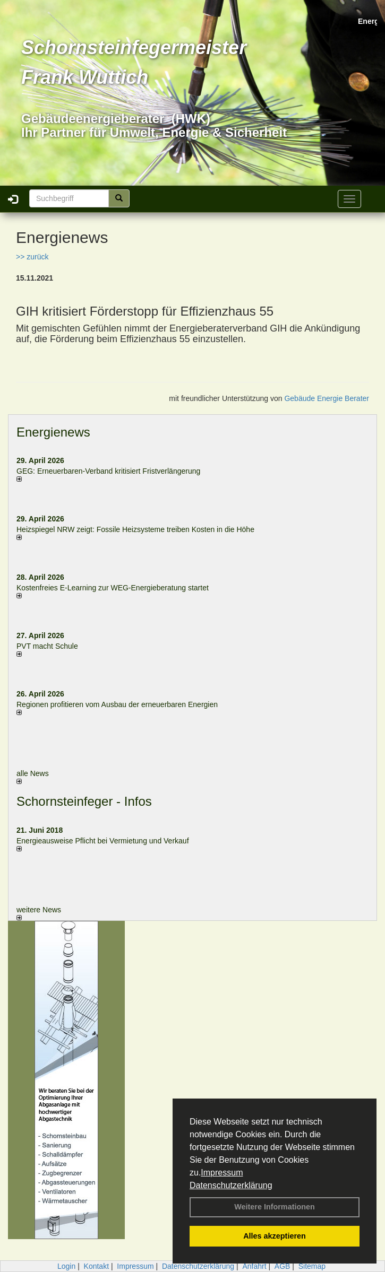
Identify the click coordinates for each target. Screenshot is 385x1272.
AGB (282, 1266)
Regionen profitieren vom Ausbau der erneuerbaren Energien (117, 704)
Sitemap (312, 1266)
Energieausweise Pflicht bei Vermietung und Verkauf (102, 841)
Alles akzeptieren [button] (274, 1236)
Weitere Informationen (274, 1207)
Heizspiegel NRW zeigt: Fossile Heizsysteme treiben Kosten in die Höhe (135, 529)
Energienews (53, 432)
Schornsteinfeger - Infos (84, 801)
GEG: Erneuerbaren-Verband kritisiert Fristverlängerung (109, 471)
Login (66, 1266)
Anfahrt (254, 1266)
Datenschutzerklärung (231, 1185)
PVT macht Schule (47, 646)
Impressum (222, 1172)
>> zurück (32, 256)
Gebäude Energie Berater (326, 398)
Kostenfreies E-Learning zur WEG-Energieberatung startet (112, 587)
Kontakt (96, 1266)
